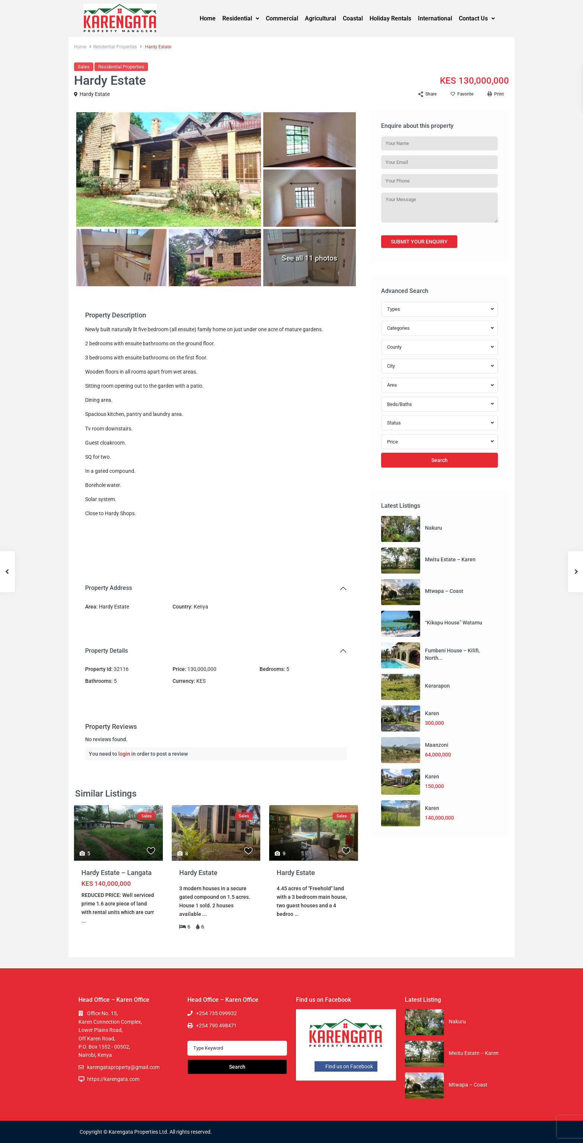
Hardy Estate (95, 94)
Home (208, 18)
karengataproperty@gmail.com (123, 1067)
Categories (398, 328)
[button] (240, 18)
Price (392, 442)
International (435, 18)
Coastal (353, 18)
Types (393, 309)
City (391, 366)
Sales (84, 67)
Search (439, 460)
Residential (240, 18)
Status (394, 423)
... (83, 921)
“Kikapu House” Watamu (453, 623)
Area (392, 385)
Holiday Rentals (390, 18)
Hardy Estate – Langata (116, 872)
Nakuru (433, 528)
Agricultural (320, 18)
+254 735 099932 (216, 1013)
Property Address (108, 587)
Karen (432, 713)
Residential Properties (115, 46)
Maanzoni (436, 745)
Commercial (282, 18)
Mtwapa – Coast (444, 591)
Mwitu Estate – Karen (450, 559)
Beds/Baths (399, 404)
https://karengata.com (113, 1079)
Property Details (106, 650)
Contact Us (477, 18)
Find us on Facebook (346, 1066)
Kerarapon (437, 686)
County (394, 347)
